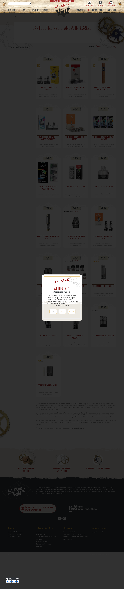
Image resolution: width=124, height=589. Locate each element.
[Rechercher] (19, 3)
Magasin (56, 1)
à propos (68, 1)
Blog (62, 1)
